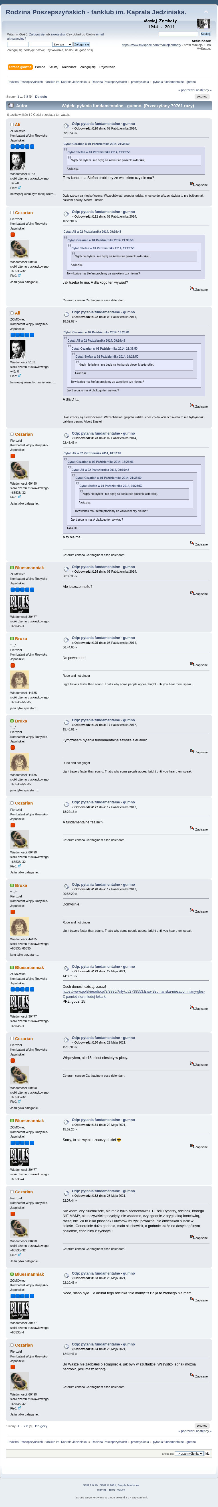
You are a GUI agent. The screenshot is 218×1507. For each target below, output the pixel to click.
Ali (17, 124)
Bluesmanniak (29, 567)
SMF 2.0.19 (90, 1485)
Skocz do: (168, 1453)
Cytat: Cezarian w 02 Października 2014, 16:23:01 (97, 332)
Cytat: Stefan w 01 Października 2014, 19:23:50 (99, 152)
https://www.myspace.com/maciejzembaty (151, 45)
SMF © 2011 (108, 1485)
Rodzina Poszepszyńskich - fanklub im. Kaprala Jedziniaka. (96, 12)
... (21, 96)
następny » (204, 90)
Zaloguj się (37, 34)
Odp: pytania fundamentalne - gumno (103, 124)
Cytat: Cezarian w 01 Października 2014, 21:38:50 (97, 144)
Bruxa (21, 638)
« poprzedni (186, 90)
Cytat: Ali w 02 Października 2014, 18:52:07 (92, 453)
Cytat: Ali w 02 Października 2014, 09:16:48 (92, 231)
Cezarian (24, 212)
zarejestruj (58, 34)
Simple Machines (128, 1485)
